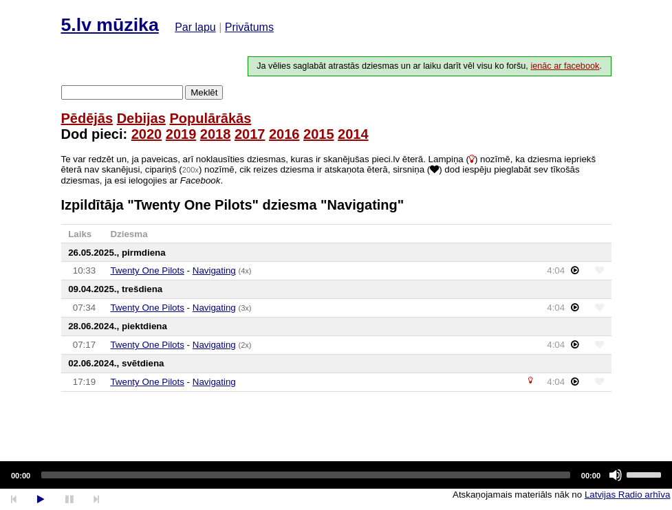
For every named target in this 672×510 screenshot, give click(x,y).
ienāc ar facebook (564, 66)
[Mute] (615, 475)
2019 (181, 134)
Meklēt (204, 92)
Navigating (214, 270)
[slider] (305, 475)
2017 (250, 134)
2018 (215, 134)
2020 (146, 134)
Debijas (141, 118)
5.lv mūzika (110, 24)
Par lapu (195, 27)
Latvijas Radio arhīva (627, 494)
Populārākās (210, 118)
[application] (336, 475)
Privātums (249, 27)
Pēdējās (87, 118)
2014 (353, 134)
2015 (318, 134)
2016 (284, 134)
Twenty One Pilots (147, 270)
